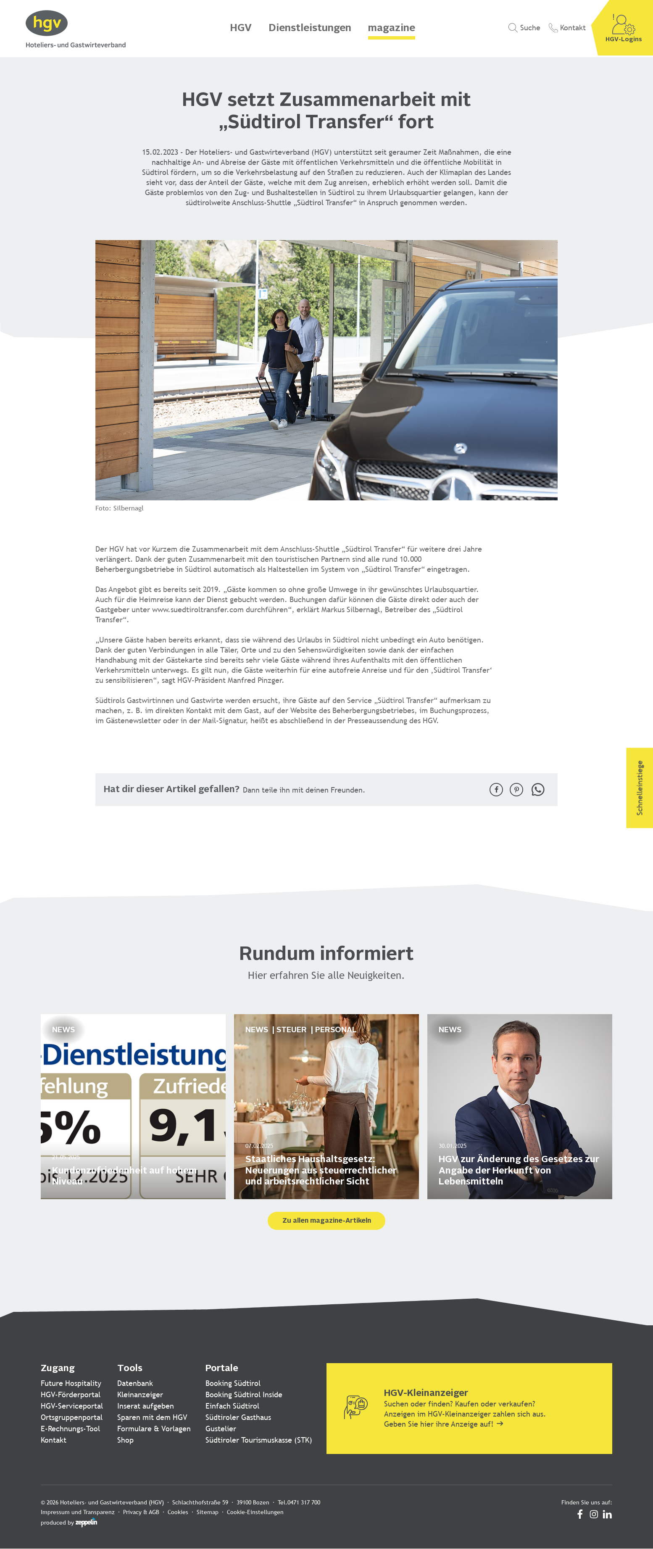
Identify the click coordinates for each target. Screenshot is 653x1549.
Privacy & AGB (141, 1512)
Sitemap (208, 1512)
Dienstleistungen (310, 29)
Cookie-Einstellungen (255, 1512)
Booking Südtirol (233, 1383)
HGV (241, 29)
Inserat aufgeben (145, 1405)
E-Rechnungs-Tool (70, 1428)
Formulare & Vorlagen (154, 1428)
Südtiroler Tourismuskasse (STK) (258, 1439)
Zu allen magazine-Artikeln (326, 1221)
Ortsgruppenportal (72, 1417)
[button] (496, 790)
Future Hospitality (71, 1383)
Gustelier (220, 1428)
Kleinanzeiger (140, 1394)
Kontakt (53, 1439)
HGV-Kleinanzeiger (426, 1393)
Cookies (178, 1512)
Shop (125, 1439)
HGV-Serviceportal (72, 1405)
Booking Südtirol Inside (243, 1394)
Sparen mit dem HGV (152, 1417)
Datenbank (135, 1383)
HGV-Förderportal (70, 1394)
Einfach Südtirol (232, 1405)
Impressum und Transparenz (78, 1512)
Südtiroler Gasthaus (238, 1417)
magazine (391, 29)
